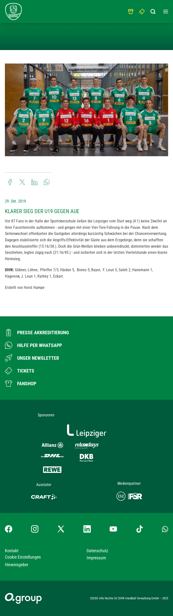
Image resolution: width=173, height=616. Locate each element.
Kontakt (11, 550)
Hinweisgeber (16, 564)
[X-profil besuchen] (61, 529)
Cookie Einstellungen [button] (23, 557)
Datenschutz (97, 550)
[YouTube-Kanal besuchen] (113, 529)
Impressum (96, 557)
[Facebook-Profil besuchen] (8, 529)
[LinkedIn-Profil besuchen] (87, 529)
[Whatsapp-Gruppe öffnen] (165, 529)
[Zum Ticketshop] (19, 371)
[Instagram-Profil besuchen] (34, 529)
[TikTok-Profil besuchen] (139, 529)
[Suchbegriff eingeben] (153, 10)
